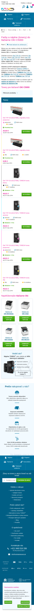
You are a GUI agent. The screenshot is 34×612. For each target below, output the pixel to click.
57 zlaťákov (11, 192)
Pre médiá (17, 543)
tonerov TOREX (22, 74)
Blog (17, 525)
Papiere (25, 20)
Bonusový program (17, 502)
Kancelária (25, 24)
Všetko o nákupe (26, 3)
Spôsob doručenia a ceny (17, 495)
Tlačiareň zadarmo (16, 29)
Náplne (8, 20)
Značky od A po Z (17, 500)
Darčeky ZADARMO (17, 516)
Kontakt (17, 545)
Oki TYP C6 (16, 61)
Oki (19, 35)
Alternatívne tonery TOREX (17, 518)
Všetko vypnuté (23, 606)
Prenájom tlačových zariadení (17, 523)
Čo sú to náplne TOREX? (23, 378)
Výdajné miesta (17, 498)
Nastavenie (25, 602)
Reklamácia (17, 505)
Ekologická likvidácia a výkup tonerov (17, 520)
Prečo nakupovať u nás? (17, 513)
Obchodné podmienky (17, 541)
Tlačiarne (8, 24)
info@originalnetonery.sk (19, 559)
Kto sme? (17, 536)
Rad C (24, 35)
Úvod (4, 35)
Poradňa (17, 527)
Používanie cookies (17, 538)
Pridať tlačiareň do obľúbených (17, 49)
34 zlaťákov (11, 224)
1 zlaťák (10, 129)
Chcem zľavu (23, 485)
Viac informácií (17, 598)
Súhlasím (8, 602)
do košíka (26, 137)
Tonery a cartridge (12, 35)
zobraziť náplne (8, 324)
